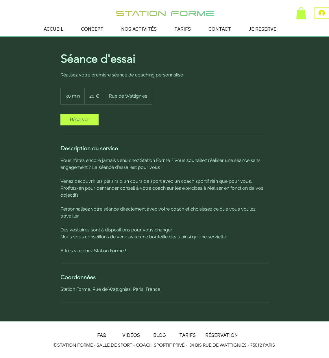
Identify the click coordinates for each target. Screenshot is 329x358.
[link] (79, 119)
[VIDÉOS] (131, 335)
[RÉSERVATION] (221, 335)
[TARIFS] (187, 335)
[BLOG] (159, 335)
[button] (301, 13)
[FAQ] (101, 335)
